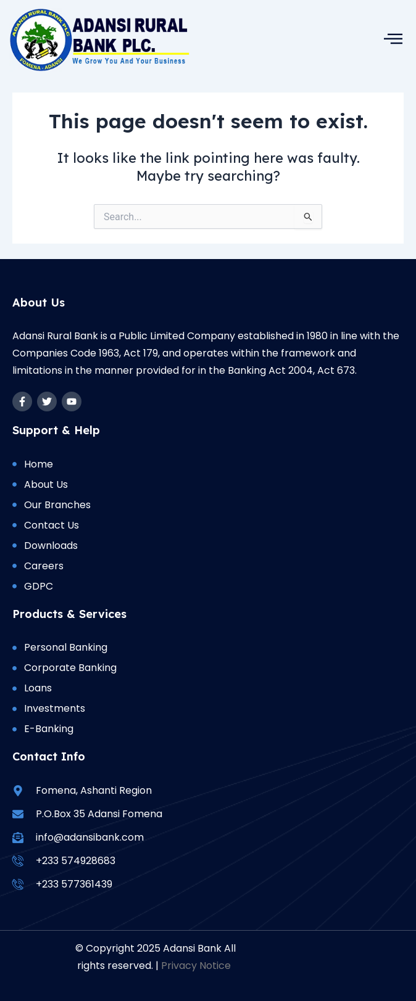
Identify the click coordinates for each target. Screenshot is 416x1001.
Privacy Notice (196, 965)
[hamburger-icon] (393, 38)
